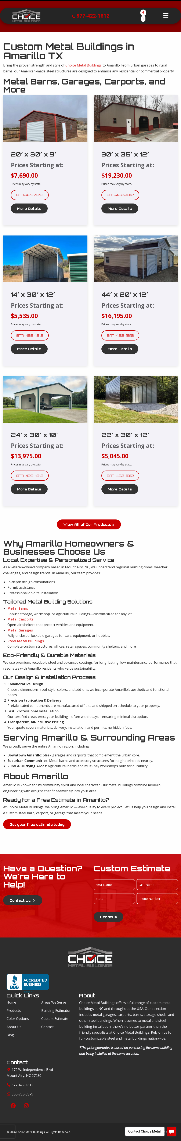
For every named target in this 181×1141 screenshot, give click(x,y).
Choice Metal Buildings (83, 65)
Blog (10, 1035)
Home (11, 1002)
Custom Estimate (54, 1018)
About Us (14, 1027)
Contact (47, 1027)
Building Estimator (56, 1010)
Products (14, 1010)
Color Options (18, 1018)
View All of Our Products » (89, 524)
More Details (29, 208)
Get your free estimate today (37, 824)
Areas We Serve (53, 1002)
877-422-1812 (92, 15)
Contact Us (23, 900)
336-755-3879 (22, 1094)
